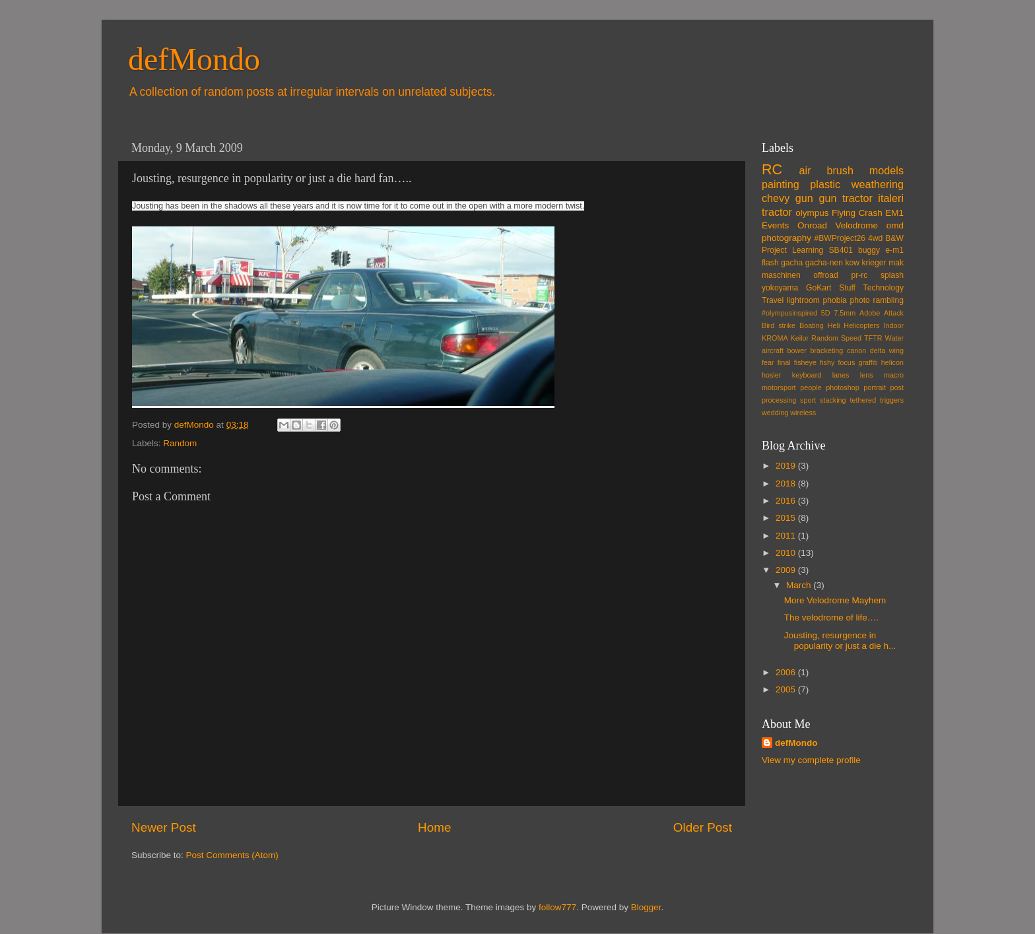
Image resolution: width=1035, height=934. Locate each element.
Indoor (893, 325)
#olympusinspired (789, 313)
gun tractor (845, 198)
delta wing (887, 350)
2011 (787, 536)
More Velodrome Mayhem (835, 600)
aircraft (773, 350)
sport (808, 400)
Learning (807, 250)
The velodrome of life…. (831, 617)
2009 (787, 570)
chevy (775, 198)
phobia (834, 300)
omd (895, 225)
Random (180, 443)
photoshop (842, 387)
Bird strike (778, 325)
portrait (874, 387)
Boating (811, 325)
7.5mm (844, 313)
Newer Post (163, 827)
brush (839, 170)
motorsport (779, 387)
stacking (833, 400)
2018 (787, 483)
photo (859, 300)
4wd (875, 238)
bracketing (827, 350)
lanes (841, 375)
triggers (892, 400)
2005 (787, 689)
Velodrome (857, 225)
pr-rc (859, 275)
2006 (787, 672)
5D (825, 313)
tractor (777, 212)
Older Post (702, 827)
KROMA (775, 338)
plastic (825, 184)
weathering (877, 184)
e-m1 (894, 250)
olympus (811, 213)
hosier (771, 375)
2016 (787, 501)
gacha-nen (824, 262)
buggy (869, 250)
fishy (827, 362)
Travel (773, 300)
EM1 (894, 213)
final (784, 362)
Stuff (847, 287)
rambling (888, 300)
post (897, 387)
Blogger (646, 907)
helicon (892, 362)
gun (804, 198)
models (886, 170)
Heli (834, 325)
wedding (775, 413)
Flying (843, 213)
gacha (792, 262)
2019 (787, 466)
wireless (803, 413)
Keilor (800, 338)
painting (780, 184)
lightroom (803, 300)
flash (770, 262)
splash (892, 275)
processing (779, 400)
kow (853, 262)
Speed (851, 338)
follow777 (557, 907)
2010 (787, 553)
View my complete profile (811, 760)
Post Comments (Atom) (232, 855)
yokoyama (780, 287)
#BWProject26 (839, 238)
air (805, 170)
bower (797, 350)
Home (434, 827)
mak (896, 262)
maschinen (781, 275)
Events (775, 225)
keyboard (806, 375)
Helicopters (861, 325)
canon (856, 350)
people (810, 387)
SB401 (840, 250)
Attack (894, 313)
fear (768, 362)
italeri (891, 198)
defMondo (194, 59)
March (799, 585)
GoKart (818, 287)
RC (772, 169)
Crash (871, 213)
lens (866, 375)
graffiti (867, 362)
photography (786, 238)
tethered (863, 400)
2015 (787, 518)
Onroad (812, 225)
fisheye (805, 362)
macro (894, 375)
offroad (825, 275)
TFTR (873, 338)
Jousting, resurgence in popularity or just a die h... (840, 640)
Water (894, 338)
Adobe (869, 313)
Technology (883, 287)
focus (846, 362)
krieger (874, 262)
